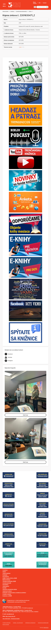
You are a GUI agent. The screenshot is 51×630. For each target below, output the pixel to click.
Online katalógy (6, 573)
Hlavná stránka (5, 11)
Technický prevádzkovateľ (43, 622)
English (44, 2)
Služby (4, 571)
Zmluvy (30, 11)
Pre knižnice (6, 576)
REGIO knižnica (6, 579)
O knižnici (12, 11)
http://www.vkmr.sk (10, 616)
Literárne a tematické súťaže (10, 589)
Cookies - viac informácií (18, 622)
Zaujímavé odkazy (7, 591)
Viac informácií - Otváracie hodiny (11, 618)
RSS (40, 2)
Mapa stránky (35, 3)
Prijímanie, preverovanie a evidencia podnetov (14, 592)
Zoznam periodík (7, 583)
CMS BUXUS (46, 627)
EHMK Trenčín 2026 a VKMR (10, 578)
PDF (20, 47)
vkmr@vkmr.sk (10, 614)
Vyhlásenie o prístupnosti (30, 622)
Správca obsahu (6, 624)
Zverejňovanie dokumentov (21, 11)
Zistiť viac (25, 415)
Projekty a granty (7, 594)
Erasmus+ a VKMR (7, 595)
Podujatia (5, 575)
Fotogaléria (5, 584)
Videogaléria (6, 586)
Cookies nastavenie (6, 622)
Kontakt (4, 587)
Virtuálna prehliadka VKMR (9, 581)
